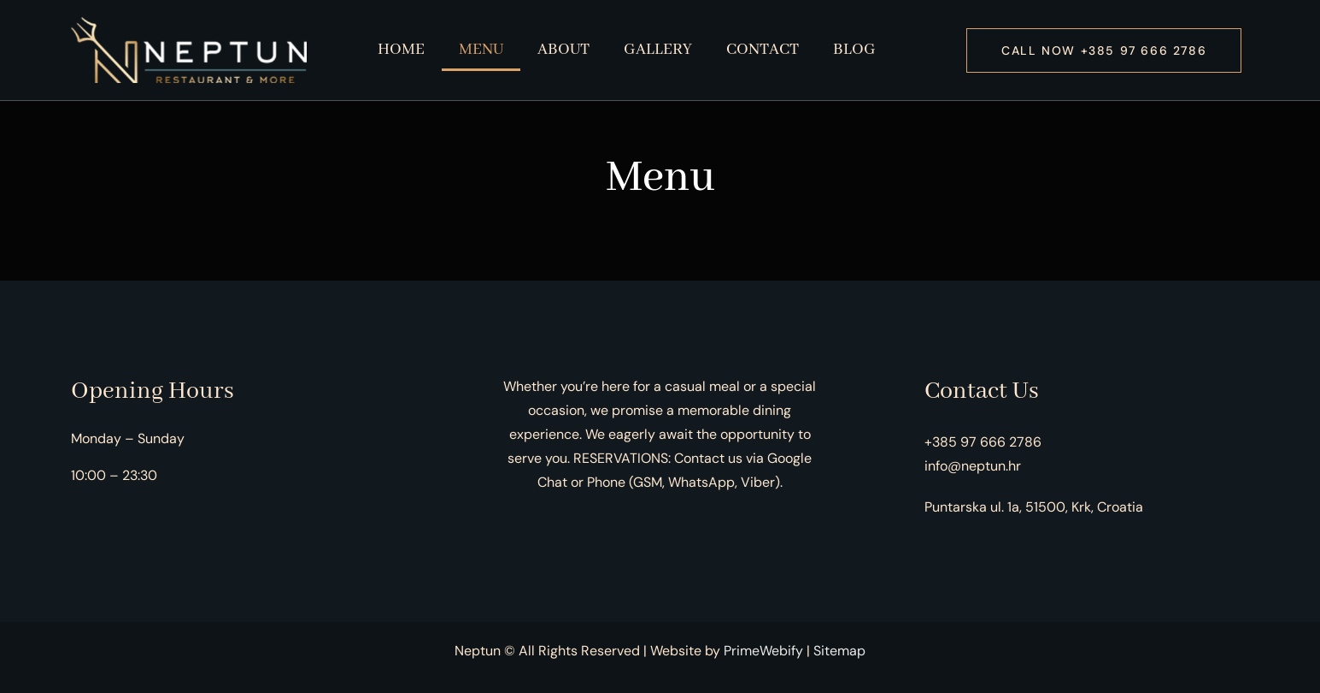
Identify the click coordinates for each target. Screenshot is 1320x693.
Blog (854, 49)
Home (401, 49)
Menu (481, 49)
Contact (762, 49)
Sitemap (839, 651)
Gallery (658, 49)
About (563, 49)
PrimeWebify (763, 651)
